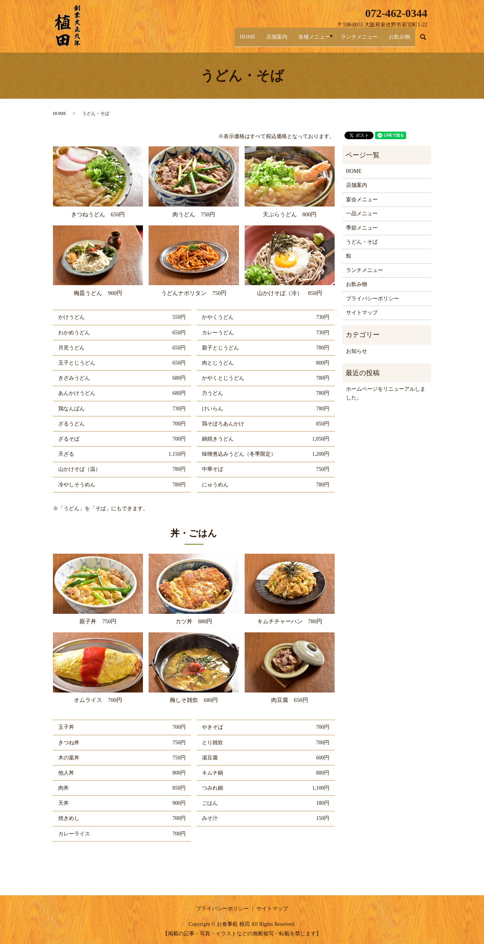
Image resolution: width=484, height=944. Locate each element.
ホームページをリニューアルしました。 (385, 393)
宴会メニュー (362, 199)
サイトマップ (362, 312)
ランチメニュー (351, 40)
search (427, 41)
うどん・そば (362, 242)
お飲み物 (396, 40)
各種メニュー (300, 40)
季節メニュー (362, 228)
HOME (223, 40)
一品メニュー (362, 213)
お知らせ (356, 351)
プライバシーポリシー (372, 298)
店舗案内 (257, 40)
